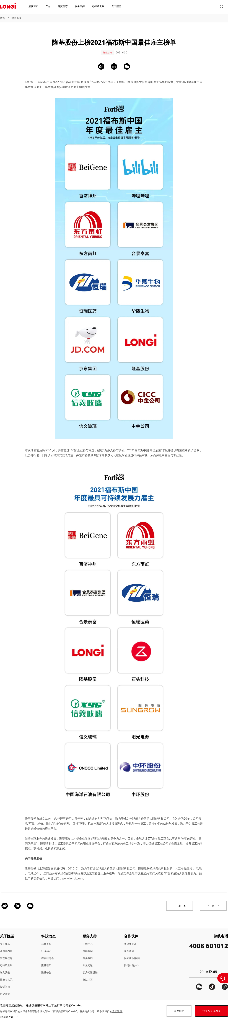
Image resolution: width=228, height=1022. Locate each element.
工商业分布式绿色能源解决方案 (63, 870)
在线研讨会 (47, 954)
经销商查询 (130, 940)
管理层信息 (6, 954)
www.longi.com (72, 875)
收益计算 (88, 975)
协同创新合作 (131, 961)
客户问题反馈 (90, 968)
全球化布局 (6, 947)
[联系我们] (222, 978)
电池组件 (33, 870)
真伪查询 (88, 954)
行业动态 (46, 947)
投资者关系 (6, 975)
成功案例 (88, 947)
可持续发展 (6, 961)
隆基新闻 (17, 18)
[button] (195, 7)
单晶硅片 (186, 865)
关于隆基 (5, 940)
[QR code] (199, 996)
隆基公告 (46, 968)
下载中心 (88, 940)
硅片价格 (46, 940)
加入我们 (5, 968)
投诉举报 (5, 983)
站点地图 (5, 997)
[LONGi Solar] (8, 7)
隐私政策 (117, 1011)
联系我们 (129, 947)
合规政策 (5, 990)
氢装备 (93, 870)
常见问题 (88, 961)
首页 (2, 18)
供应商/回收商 (132, 954)
